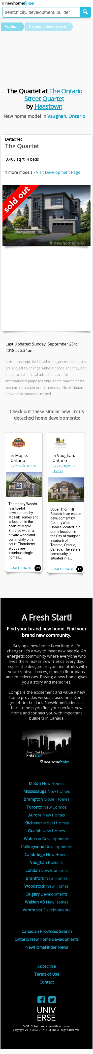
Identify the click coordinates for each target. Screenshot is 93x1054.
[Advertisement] (46, 58)
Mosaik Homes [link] (25, 466)
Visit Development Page (58, 172)
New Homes (46, 783)
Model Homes (46, 799)
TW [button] (37, 568)
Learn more (20, 567)
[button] (85, 12)
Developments (46, 838)
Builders (46, 862)
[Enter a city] (41, 12)
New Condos (46, 807)
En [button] (79, 569)
